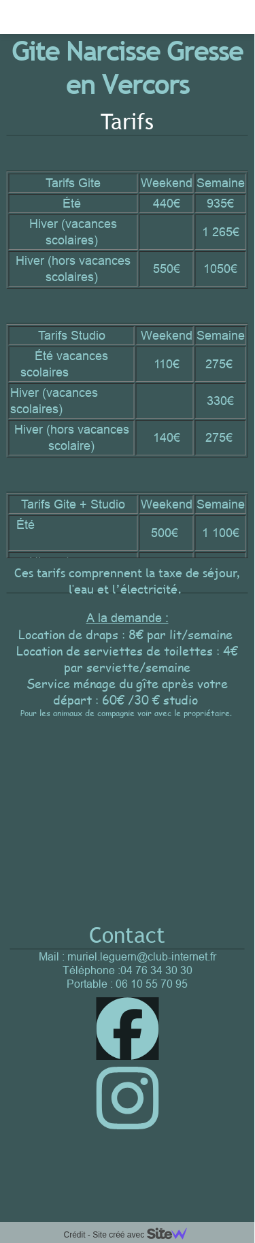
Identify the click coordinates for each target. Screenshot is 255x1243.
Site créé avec (144, 1235)
